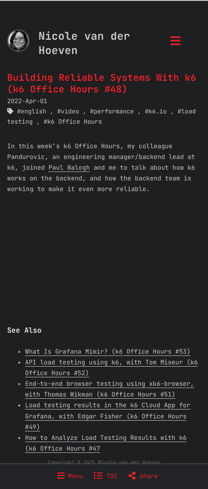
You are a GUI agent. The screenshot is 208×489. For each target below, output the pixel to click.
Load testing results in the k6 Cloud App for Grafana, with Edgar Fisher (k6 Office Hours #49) (108, 416)
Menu (70, 476)
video (70, 112)
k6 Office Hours (74, 122)
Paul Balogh (68, 168)
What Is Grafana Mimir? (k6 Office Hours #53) (108, 352)
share (143, 476)
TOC (106, 476)
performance (113, 112)
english (33, 112)
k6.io (158, 112)
